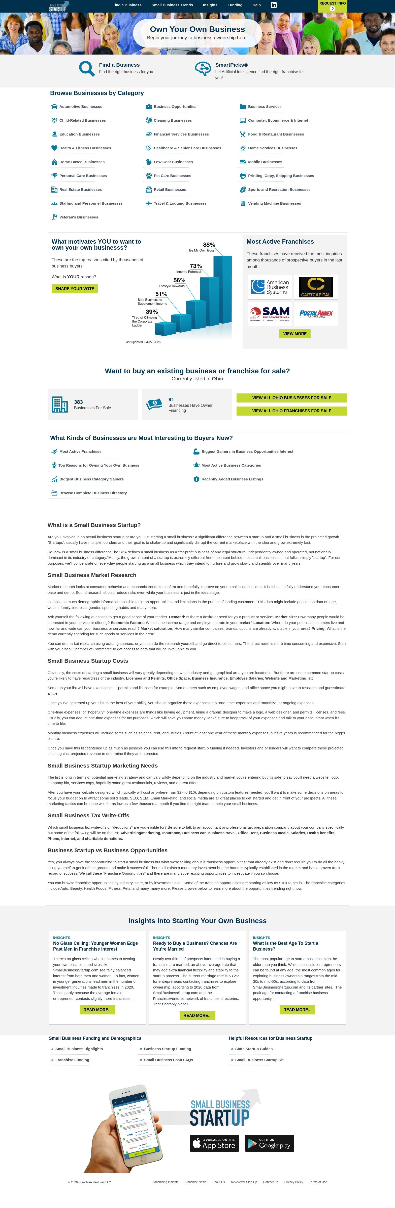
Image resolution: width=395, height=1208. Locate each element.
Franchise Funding (72, 1060)
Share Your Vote (74, 289)
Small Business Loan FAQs (168, 1060)
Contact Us (270, 1182)
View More (295, 334)
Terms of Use (318, 1182)
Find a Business (127, 5)
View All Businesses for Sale (292, 398)
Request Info (332, 6)
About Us (218, 1182)
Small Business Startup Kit (259, 1060)
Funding (235, 5)
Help (257, 5)
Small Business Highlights (79, 1049)
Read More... (98, 1010)
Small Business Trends (172, 5)
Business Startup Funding (167, 1049)
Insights (210, 5)
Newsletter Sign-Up (244, 1182)
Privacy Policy (293, 1182)
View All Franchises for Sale (292, 411)
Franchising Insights (165, 1182)
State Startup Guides (254, 1049)
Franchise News (195, 1182)
